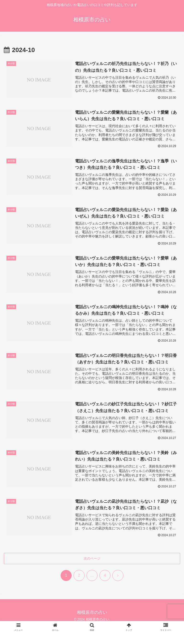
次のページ (92, 559)
